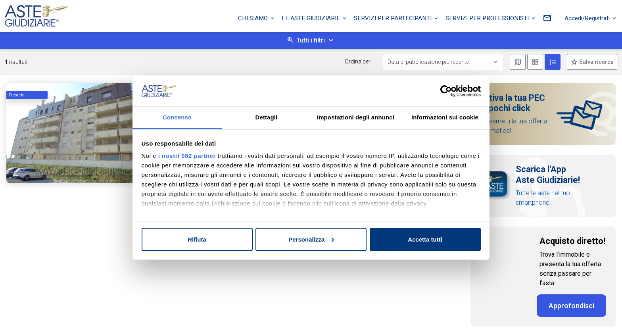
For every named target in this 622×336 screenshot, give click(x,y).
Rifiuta (197, 239)
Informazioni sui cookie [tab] (444, 117)
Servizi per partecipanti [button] (393, 17)
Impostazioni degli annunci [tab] (355, 117)
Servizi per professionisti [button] (487, 17)
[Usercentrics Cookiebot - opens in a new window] (446, 91)
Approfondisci (571, 305)
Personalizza (311, 239)
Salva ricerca (596, 62)
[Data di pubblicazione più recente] (442, 62)
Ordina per (358, 61)
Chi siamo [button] (253, 17)
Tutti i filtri (310, 40)
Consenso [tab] (177, 117)
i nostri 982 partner (187, 155)
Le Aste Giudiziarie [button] (312, 17)
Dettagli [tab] (266, 117)
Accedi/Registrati (587, 17)
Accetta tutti (425, 239)
